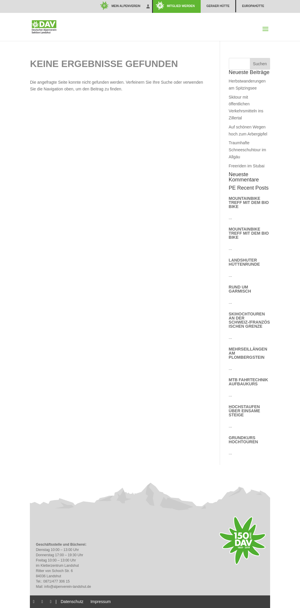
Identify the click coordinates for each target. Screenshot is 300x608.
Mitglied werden (181, 6)
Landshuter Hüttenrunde (244, 262)
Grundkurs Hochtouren (243, 439)
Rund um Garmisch (240, 289)
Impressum (101, 601)
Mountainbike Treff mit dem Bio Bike (249, 202)
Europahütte (253, 6)
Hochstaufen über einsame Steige (244, 410)
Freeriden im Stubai (247, 166)
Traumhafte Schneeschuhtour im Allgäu (247, 149)
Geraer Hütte (218, 6)
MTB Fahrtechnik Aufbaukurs (248, 381)
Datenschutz (72, 601)
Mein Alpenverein (125, 6)
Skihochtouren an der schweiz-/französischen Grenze (249, 320)
